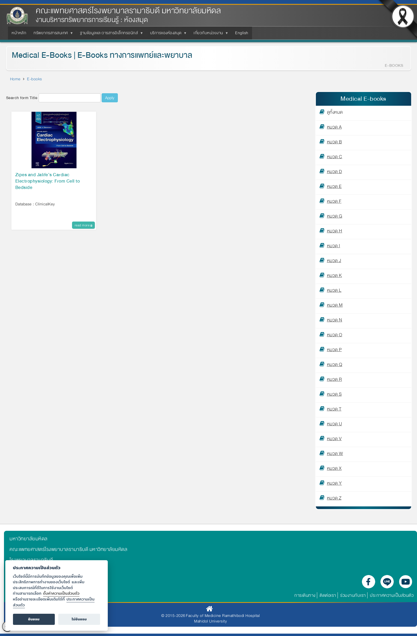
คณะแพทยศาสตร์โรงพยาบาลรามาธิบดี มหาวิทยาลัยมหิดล (128, 11)
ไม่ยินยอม (79, 619)
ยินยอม (33, 619)
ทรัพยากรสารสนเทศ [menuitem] (52, 34)
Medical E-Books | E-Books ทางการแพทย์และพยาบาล (98, 55)
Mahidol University (210, 621)
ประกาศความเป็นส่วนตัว (392, 595)
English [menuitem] (241, 32)
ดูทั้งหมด (335, 113)
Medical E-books (363, 99)
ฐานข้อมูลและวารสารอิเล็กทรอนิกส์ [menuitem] (110, 34)
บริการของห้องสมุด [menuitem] (166, 34)
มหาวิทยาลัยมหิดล (29, 539)
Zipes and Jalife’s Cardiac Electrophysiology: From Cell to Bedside (47, 181)
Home (15, 79)
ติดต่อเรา (328, 595)
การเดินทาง (305, 595)
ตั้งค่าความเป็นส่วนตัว (61, 593)
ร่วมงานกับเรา (353, 595)
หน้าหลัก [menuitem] (19, 32)
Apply (109, 97)
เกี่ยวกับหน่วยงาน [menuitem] (209, 34)
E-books (34, 79)
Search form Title (22, 98)
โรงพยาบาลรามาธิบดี (31, 560)
